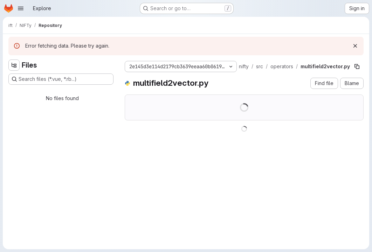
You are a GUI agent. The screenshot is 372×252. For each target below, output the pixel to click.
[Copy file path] (357, 66)
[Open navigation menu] (20, 8)
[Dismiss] (355, 46)
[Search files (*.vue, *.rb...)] (60, 79)
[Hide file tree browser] (14, 65)
